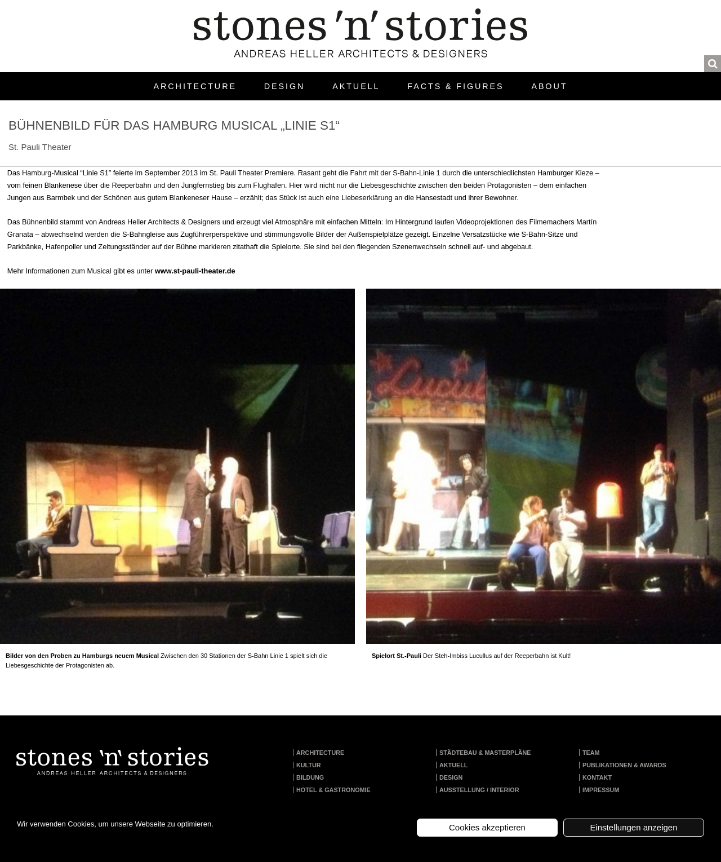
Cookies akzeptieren (487, 827)
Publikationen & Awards (624, 765)
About (549, 86)
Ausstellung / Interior (479, 789)
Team (591, 752)
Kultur (308, 765)
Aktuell (356, 86)
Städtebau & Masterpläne (485, 752)
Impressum (600, 789)
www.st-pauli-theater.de (195, 271)
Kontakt (597, 777)
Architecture (195, 86)
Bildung (310, 777)
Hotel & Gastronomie (333, 789)
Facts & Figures (455, 86)
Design (284, 86)
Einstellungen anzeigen (633, 827)
